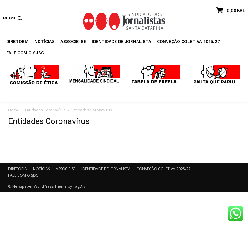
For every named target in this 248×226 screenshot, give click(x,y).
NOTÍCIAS (41, 168)
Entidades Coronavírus (45, 110)
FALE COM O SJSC (23, 175)
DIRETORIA (17, 168)
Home (13, 110)
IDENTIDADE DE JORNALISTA (106, 168)
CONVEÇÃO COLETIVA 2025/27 (164, 168)
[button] (13, 18)
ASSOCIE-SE (65, 168)
